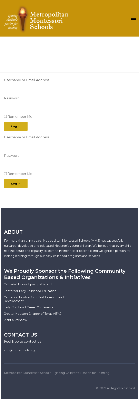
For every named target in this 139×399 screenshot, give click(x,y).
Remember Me (18, 117)
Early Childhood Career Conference (28, 307)
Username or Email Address (26, 80)
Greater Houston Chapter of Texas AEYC (32, 314)
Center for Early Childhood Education (30, 291)
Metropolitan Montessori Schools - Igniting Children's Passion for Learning (56, 373)
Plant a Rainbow (15, 320)
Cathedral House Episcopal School (28, 284)
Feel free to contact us (22, 341)
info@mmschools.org (19, 350)
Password (12, 98)
